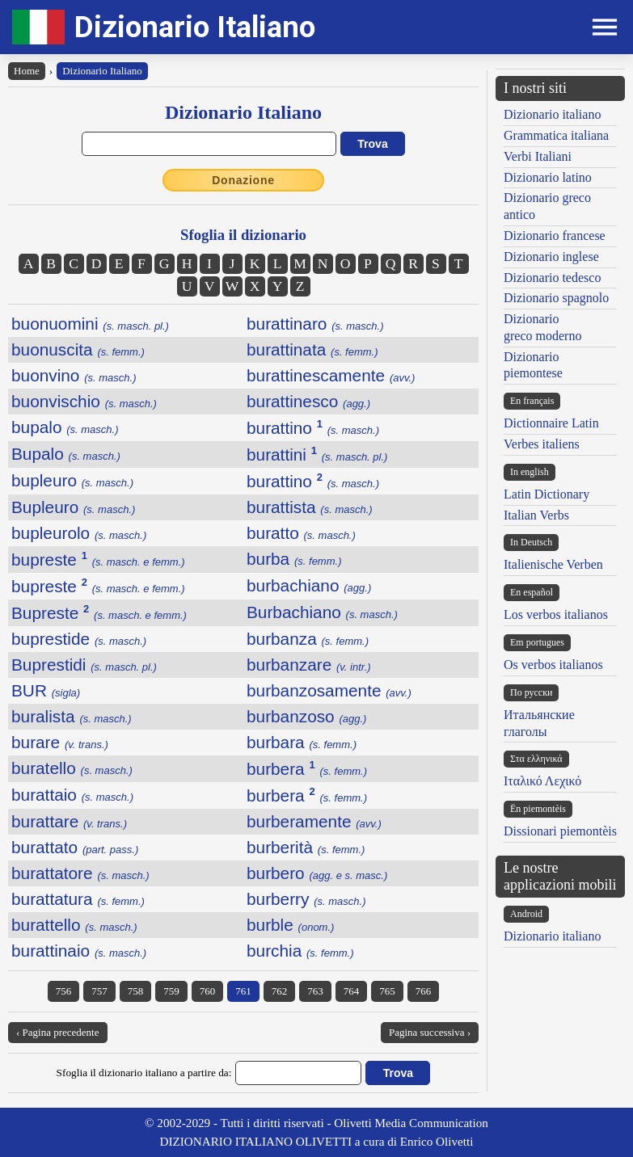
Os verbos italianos (553, 664)
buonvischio (84, 401)
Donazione (243, 180)
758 (136, 991)
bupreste (98, 559)
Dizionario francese (555, 235)
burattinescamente (331, 375)
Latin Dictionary (546, 494)
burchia (300, 950)
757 (99, 991)
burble (290, 924)
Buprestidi (84, 664)
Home (27, 71)
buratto (301, 533)
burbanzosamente (329, 690)
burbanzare (309, 664)
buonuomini (90, 323)
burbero (317, 873)
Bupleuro (73, 507)
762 (280, 991)
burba (294, 558)
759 (171, 991)
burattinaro (315, 323)
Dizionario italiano (552, 114)
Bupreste (99, 613)
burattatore (80, 873)
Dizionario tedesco (552, 277)
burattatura (78, 899)
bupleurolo (78, 533)
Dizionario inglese (551, 256)
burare (59, 742)
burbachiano (309, 585)
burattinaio (78, 950)
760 (208, 991)
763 (315, 991)
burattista (310, 507)
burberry (306, 899)
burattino (313, 428)
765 (387, 991)
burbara (302, 742)
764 (352, 991)
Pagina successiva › (430, 1032)
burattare (69, 821)
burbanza (308, 638)
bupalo (65, 427)
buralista (71, 716)
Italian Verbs (536, 515)
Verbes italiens (542, 444)
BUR (45, 690)
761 (243, 991)
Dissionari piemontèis (560, 831)
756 (64, 991)
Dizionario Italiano (194, 27)
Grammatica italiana (556, 135)
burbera (307, 768)
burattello (74, 924)
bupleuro (72, 480)
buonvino (74, 375)
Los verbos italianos (556, 614)
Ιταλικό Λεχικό (542, 781)
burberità (306, 847)
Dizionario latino (548, 177)
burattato (74, 847)
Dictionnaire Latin (551, 423)
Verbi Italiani (538, 156)
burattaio (72, 794)
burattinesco (308, 401)
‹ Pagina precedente (57, 1032)
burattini (317, 454)
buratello (72, 768)
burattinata (312, 349)
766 (424, 991)
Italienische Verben (553, 564)
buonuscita (78, 349)
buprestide (78, 638)
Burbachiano (322, 612)
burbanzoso (306, 716)
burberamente (314, 821)
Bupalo (65, 453)
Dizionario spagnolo (556, 298)
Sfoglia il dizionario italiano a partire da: (144, 1073)
